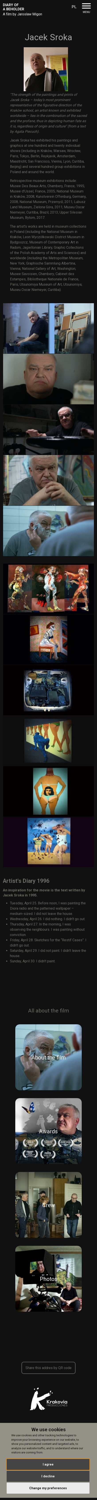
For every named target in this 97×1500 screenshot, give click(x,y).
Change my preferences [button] (48, 1488)
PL (74, 6)
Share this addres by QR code (48, 1368)
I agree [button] (48, 1464)
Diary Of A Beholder (13, 7)
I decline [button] (48, 1476)
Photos (48, 1279)
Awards (48, 1131)
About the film (48, 1057)
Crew (48, 1205)
